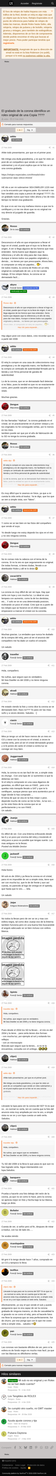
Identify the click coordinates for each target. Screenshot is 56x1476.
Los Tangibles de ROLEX (22, 1396)
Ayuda (23, 1468)
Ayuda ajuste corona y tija (22, 1420)
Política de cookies (10, 1468)
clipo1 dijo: (8, 1287)
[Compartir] (50, 147)
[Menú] (4, 3)
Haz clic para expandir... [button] (28, 327)
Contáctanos (7, 1465)
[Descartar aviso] (51, 11)
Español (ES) (9, 1461)
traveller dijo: (8, 1009)
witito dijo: (7, 460)
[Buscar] (52, 3)
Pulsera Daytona (17, 1433)
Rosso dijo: (8, 303)
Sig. (30, 130)
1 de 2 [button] (19, 130)
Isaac (10, 1387)
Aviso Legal (20, 1465)
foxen (10, 1424)
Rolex (16, 1387)
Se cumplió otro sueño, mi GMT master (30, 1408)
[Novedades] (46, 3)
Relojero (11, 1399)
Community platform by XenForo (24, 1473)
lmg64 (10, 1436)
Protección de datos (36, 1465)
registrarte (8, 43)
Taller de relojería (20, 1424)
